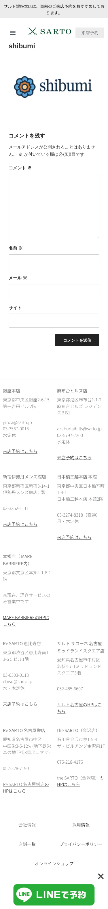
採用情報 (81, 825)
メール (18, 277)
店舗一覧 (27, 844)
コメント (20, 167)
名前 (16, 248)
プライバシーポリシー (81, 844)
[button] (12, 32)
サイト (15, 307)
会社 (22, 825)
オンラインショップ (54, 863)
